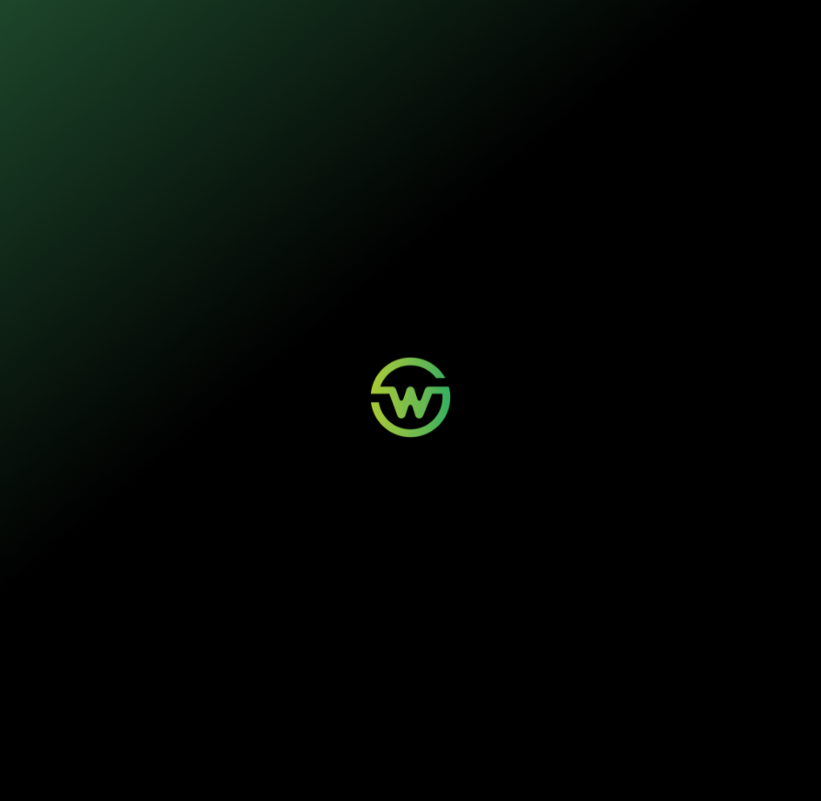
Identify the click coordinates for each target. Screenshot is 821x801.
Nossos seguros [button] (279, 25)
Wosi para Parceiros (552, 652)
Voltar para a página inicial (411, 437)
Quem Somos (684, 652)
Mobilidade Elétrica (261, 652)
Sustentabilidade (391, 25)
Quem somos (487, 25)
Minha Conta (393, 666)
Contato (529, 666)
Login (380, 652)
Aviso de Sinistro (402, 681)
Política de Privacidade (264, 761)
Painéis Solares (255, 666)
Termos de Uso (334, 761)
